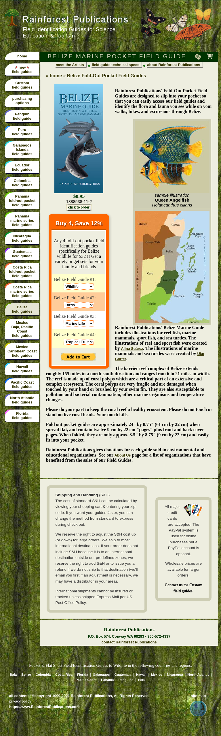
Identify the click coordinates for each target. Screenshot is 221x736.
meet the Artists (70, 65)
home (22, 56)
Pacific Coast (86, 679)
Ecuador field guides (22, 167)
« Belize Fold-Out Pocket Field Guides (104, 75)
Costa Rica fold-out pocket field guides (22, 271)
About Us (123, 455)
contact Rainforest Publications (129, 642)
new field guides (22, 69)
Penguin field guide (22, 116)
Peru (142, 679)
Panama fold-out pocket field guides (22, 200)
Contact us (173, 585)
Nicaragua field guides (22, 238)
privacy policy (20, 701)
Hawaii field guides (22, 369)
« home (54, 75)
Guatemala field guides (22, 253)
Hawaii (141, 674)
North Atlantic (198, 674)
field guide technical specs (115, 65)
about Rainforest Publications (173, 65)
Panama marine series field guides (22, 220)
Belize (26, 674)
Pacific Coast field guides (22, 384)
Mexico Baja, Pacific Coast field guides (22, 329)
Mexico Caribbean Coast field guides (22, 351)
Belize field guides (22, 309)
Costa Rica (64, 674)
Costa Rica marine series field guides (22, 291)
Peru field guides (22, 131)
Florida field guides (22, 415)
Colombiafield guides (22, 183)
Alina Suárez (132, 348)
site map (198, 696)
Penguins (126, 679)
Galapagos (101, 674)
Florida (82, 674)
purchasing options (22, 100)
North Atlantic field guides (22, 400)
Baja (13, 674)
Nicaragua (175, 674)
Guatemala (122, 674)
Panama (107, 679)
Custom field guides (22, 85)
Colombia (43, 674)
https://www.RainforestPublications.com (44, 707)
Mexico (156, 674)
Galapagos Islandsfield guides (22, 149)
